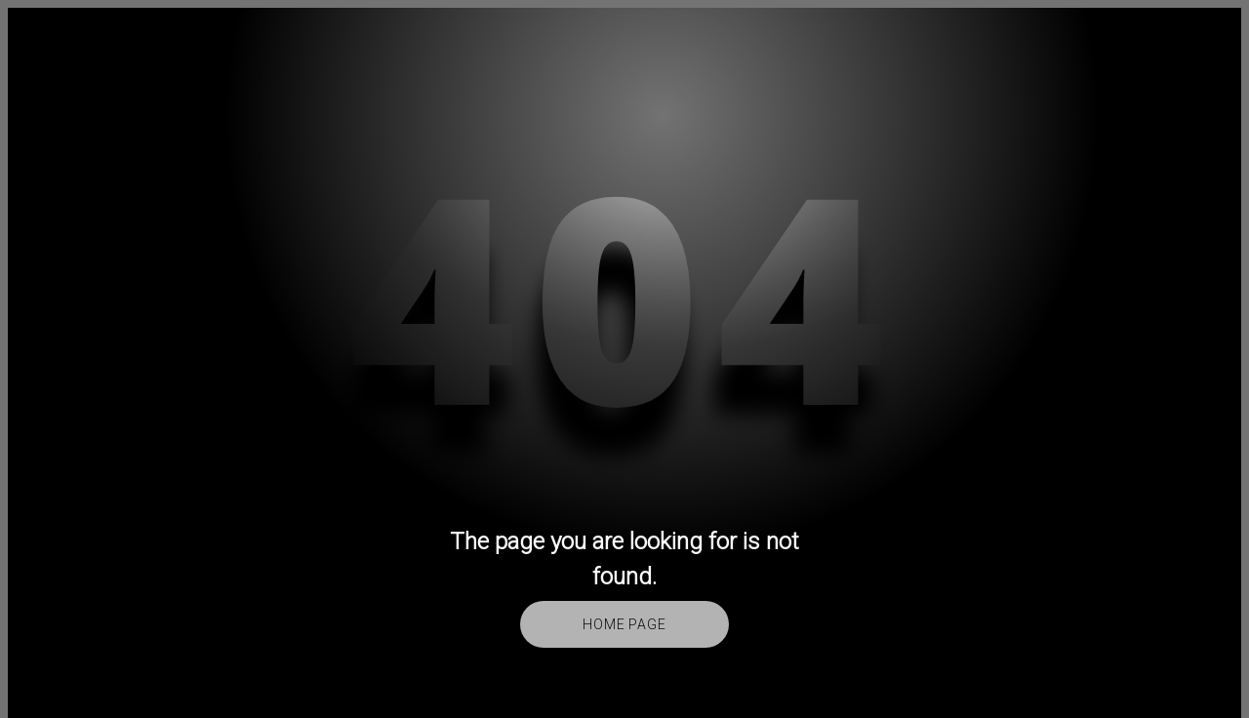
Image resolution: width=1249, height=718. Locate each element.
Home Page (624, 624)
